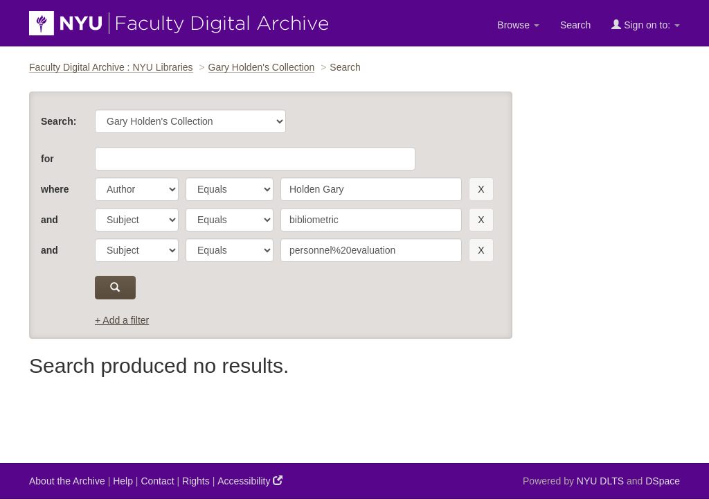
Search (575, 24)
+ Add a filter (122, 320)
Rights (196, 481)
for (47, 158)
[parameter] (137, 189)
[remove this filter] (481, 189)
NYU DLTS (600, 481)
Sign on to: (645, 24)
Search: (58, 121)
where (55, 189)
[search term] (371, 189)
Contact (157, 481)
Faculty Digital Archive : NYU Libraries (111, 67)
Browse (518, 24)
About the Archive (67, 481)
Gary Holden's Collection (261, 67)
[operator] (229, 189)
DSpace (662, 481)
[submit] (115, 287)
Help (123, 481)
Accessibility (249, 481)
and (49, 219)
